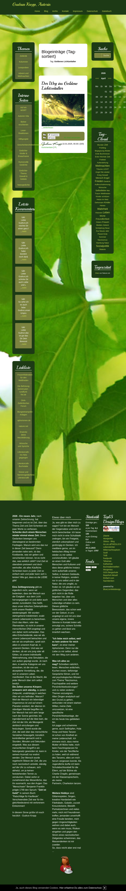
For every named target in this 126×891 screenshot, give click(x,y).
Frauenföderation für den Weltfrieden (24, 377)
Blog (46, 11)
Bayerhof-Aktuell (110, 575)
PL (55, 147)
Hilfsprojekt (23, 139)
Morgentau (108, 569)
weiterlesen (48, 127)
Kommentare (47, 147)
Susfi (105, 553)
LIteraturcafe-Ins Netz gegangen (23, 455)
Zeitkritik (23, 56)
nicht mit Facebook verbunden (44, 134)
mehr (24, 231)
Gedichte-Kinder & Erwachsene (23, 153)
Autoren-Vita (23, 116)
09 (110, 97)
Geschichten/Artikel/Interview (30, 145)
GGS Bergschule (110, 572)
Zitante (106, 536)
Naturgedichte (23, 185)
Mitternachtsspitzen (111, 550)
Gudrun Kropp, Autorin (31, 4)
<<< (97, 78)
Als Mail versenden (72, 137)
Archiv (55, 11)
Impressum (78, 11)
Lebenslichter (109, 547)
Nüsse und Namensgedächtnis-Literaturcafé (26, 475)
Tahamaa (107, 561)
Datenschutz (92, 11)
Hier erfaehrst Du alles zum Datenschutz (80, 887)
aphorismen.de (24, 420)
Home (37, 11)
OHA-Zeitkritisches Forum (23, 403)
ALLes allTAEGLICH (112, 544)
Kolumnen (23, 62)
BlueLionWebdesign (112, 589)
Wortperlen (108, 538)
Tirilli (105, 555)
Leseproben (23, 67)
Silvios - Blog (109, 541)
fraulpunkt (107, 558)
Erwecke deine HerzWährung (23, 435)
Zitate (97, 273)
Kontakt (65, 11)
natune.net (23, 426)
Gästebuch (107, 11)
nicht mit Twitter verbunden (44, 137)
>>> (109, 78)
